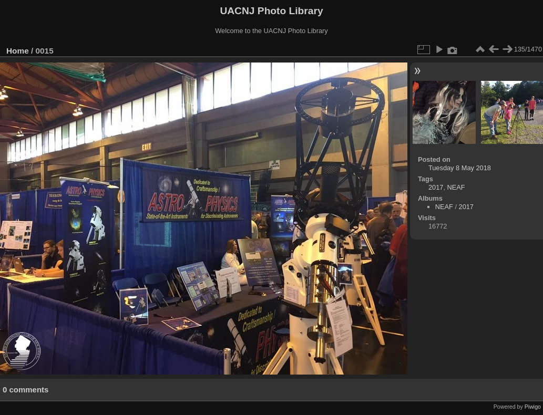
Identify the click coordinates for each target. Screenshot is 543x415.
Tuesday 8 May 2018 (459, 168)
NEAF (456, 187)
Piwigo (533, 406)
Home (17, 50)
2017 (435, 187)
